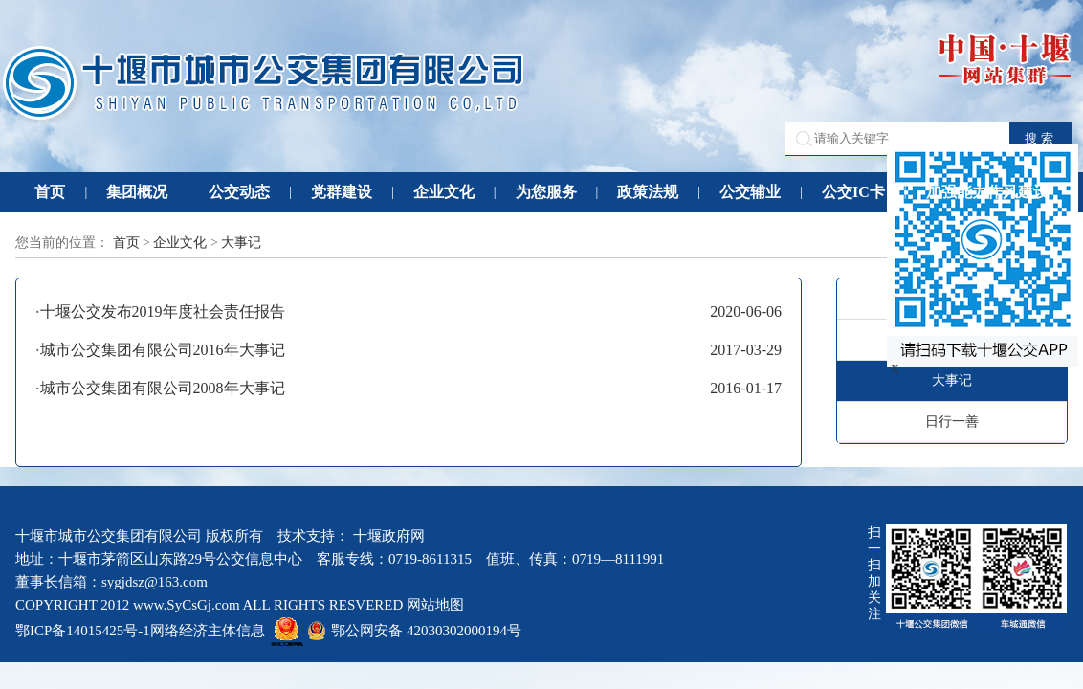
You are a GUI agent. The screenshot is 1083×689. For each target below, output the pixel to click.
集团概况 (136, 192)
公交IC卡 (853, 192)
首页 (49, 192)
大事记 (241, 242)
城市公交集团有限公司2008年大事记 (162, 388)
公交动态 (239, 192)
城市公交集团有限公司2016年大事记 (162, 350)
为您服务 (546, 192)
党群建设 (341, 192)
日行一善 (952, 421)
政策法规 (647, 192)
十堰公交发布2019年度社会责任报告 (162, 311)
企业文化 (444, 192)
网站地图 (435, 604)
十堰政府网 (389, 536)
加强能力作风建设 (987, 192)
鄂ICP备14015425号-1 (82, 630)
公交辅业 (750, 192)
